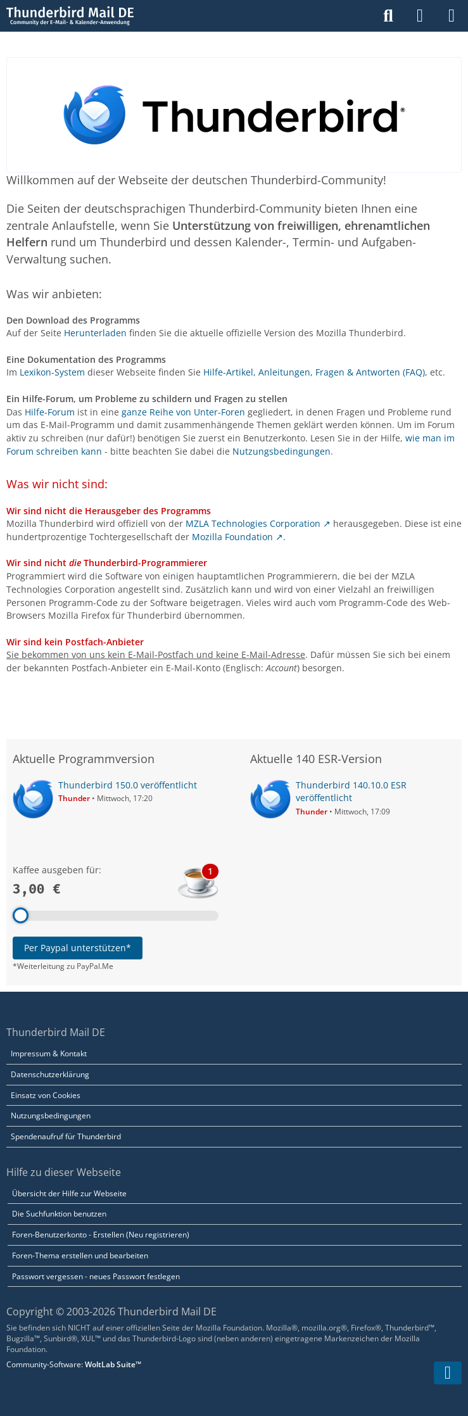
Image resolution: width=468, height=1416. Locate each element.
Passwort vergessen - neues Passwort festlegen (96, 1276)
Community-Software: (73, 1364)
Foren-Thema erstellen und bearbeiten (80, 1255)
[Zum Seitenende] (448, 1373)
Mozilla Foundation (232, 537)
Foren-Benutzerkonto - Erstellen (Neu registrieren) (100, 1234)
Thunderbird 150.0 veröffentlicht (127, 785)
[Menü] (451, 15)
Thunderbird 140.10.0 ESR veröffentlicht (351, 791)
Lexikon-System (52, 372)
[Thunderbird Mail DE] (70, 15)
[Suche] (388, 15)
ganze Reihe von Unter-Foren (183, 412)
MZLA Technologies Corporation (253, 523)
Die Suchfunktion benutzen (59, 1213)
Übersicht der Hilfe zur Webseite (69, 1193)
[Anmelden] (420, 16)
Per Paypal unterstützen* (77, 948)
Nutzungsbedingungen (281, 451)
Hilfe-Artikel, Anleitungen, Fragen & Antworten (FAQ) (314, 372)
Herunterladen (95, 333)
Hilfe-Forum (50, 412)
